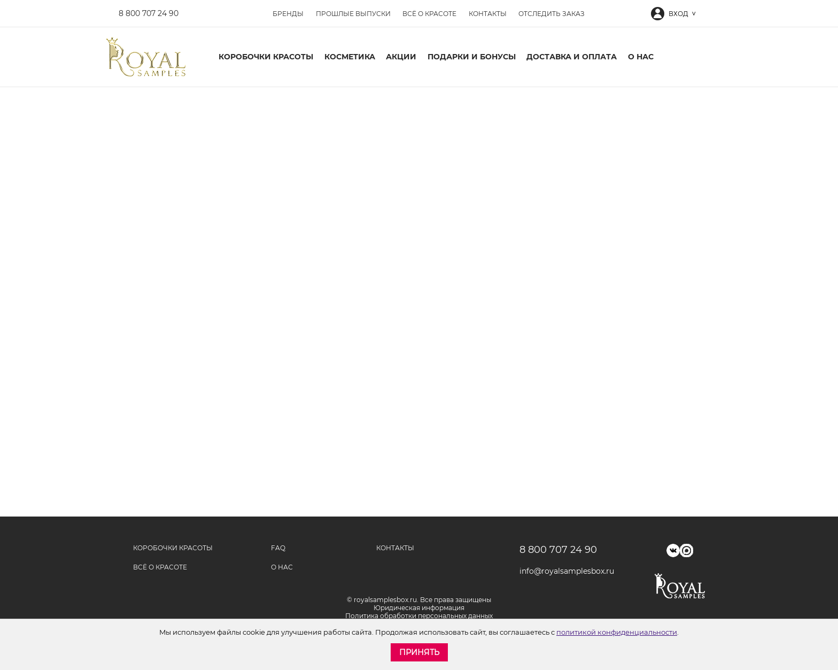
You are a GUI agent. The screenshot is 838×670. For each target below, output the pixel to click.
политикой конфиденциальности (616, 632)
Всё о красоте (429, 14)
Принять (419, 652)
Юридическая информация (419, 608)
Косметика (349, 56)
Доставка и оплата (571, 56)
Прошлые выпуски (353, 14)
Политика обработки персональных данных (419, 616)
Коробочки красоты (266, 56)
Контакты (488, 14)
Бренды (288, 14)
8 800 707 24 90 (149, 13)
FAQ (278, 548)
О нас (641, 56)
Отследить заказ (551, 14)
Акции (401, 56)
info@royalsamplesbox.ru (563, 571)
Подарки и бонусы (472, 56)
